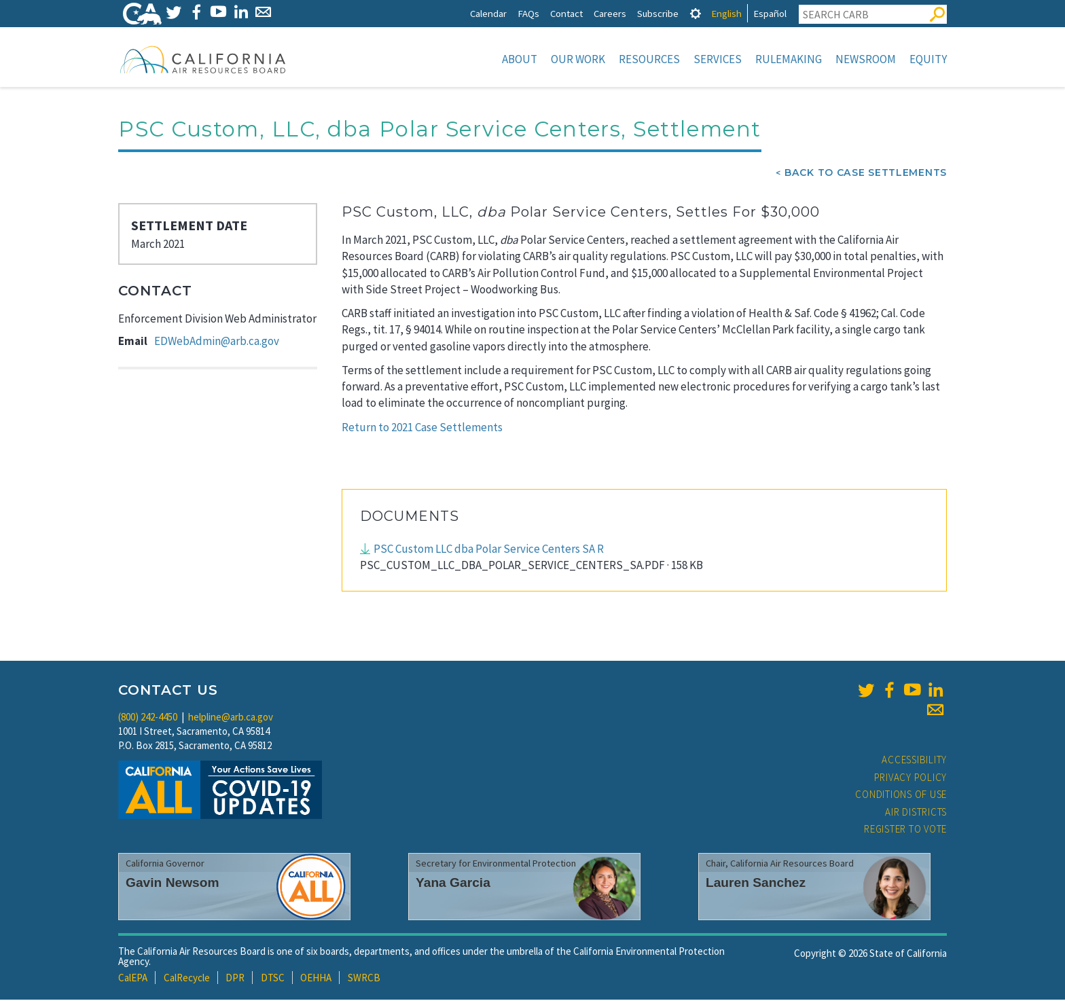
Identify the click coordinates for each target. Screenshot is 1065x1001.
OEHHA (315, 978)
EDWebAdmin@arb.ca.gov (216, 342)
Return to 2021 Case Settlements (422, 428)
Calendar (488, 13)
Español (770, 13)
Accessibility (914, 760)
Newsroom (865, 59)
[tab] (695, 13)
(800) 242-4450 (147, 718)
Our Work (578, 59)
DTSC (273, 978)
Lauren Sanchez (756, 884)
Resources (649, 59)
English (726, 13)
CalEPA (132, 978)
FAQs (528, 13)
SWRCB (364, 978)
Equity (928, 59)
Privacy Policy (910, 778)
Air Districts (916, 813)
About (519, 59)
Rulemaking (788, 59)
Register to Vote (905, 830)
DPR (235, 978)
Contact (566, 13)
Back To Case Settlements (865, 174)
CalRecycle (187, 978)
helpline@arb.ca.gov (230, 718)
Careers (610, 13)
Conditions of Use (901, 795)
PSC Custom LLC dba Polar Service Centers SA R (489, 550)
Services (717, 59)
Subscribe (658, 13)
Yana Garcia (453, 884)
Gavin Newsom (172, 884)
